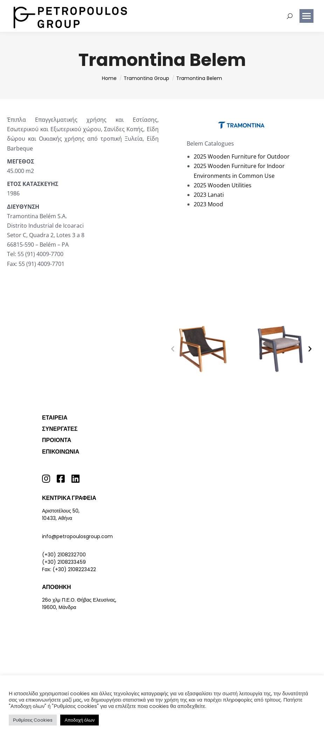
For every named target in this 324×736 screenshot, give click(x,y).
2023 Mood (208, 204)
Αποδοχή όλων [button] (79, 720)
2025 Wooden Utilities (222, 185)
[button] (172, 349)
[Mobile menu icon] (306, 16)
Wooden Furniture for (236, 156)
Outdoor (278, 156)
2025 (200, 156)
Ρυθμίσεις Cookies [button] (33, 720)
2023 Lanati (209, 195)
